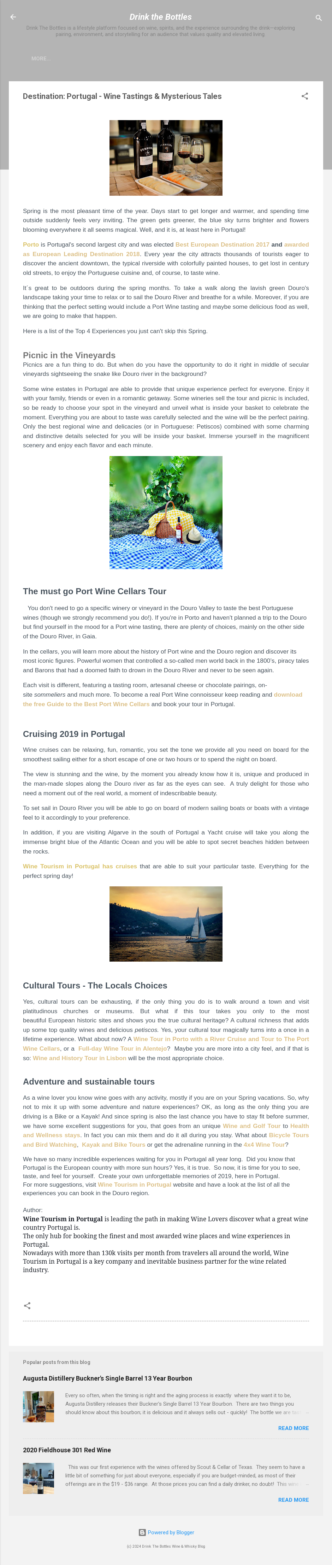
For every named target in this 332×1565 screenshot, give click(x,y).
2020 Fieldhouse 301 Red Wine (67, 1451)
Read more (293, 1430)
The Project (93, 58)
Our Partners (144, 58)
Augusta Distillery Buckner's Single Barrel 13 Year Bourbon (107, 1379)
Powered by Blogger (166, 1532)
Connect (190, 58)
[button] (305, 98)
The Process (234, 58)
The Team (48, 58)
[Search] (319, 19)
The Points (282, 58)
